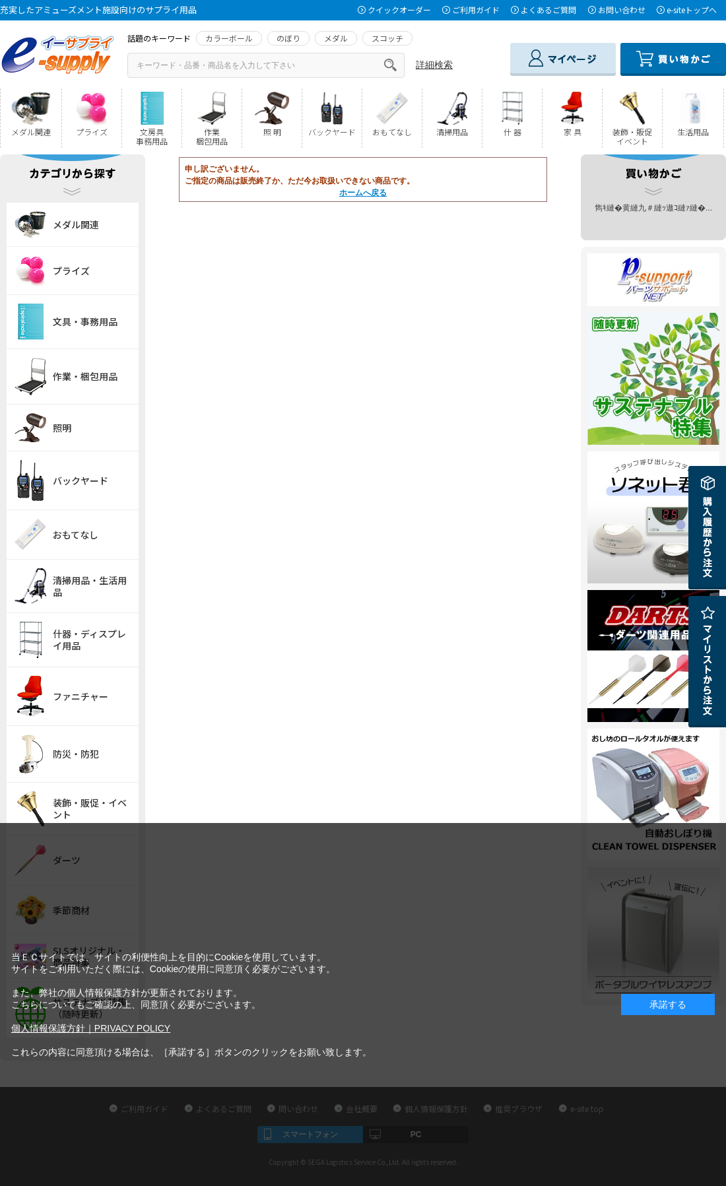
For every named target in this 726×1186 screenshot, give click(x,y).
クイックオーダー (399, 9)
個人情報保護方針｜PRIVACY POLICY (90, 1028)
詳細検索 (434, 64)
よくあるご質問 (548, 9)
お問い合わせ (621, 9)
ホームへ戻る (363, 192)
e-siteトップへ (692, 9)
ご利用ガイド (476, 9)
